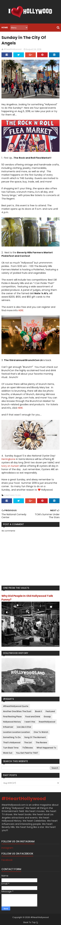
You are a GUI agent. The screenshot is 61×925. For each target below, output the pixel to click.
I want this (29, 720)
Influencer (8, 725)
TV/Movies (27, 746)
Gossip (47, 715)
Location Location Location (16, 730)
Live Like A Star (24, 725)
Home (4, 27)
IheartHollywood (47, 720)
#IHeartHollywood (23, 797)
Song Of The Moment (35, 735)
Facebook (6, 858)
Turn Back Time (10, 746)
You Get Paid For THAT (27, 751)
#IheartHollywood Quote (15, 704)
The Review (41, 741)
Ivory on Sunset (10, 464)
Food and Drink (32, 715)
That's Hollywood (11, 741)
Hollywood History (12, 720)
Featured (50, 710)
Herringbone (8, 457)
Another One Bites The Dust (17, 710)
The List (28, 741)
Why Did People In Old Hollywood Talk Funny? (27, 596)
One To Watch (41, 730)
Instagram (7, 846)
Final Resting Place (12, 715)
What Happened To (46, 746)
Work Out (7, 751)
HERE (20, 308)
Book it (38, 710)
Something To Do (12, 493)
